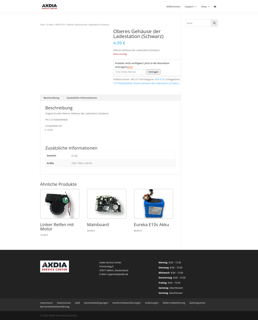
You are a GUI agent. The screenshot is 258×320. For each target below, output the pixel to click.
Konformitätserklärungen (127, 302)
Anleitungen (151, 302)
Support (189, 6)
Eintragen (153, 71)
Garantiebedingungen (96, 302)
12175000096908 (122, 83)
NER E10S (60, 24)
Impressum (46, 302)
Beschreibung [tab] (51, 97)
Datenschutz (64, 302)
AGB (77, 302)
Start (42, 24)
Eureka (50, 24)
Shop (204, 6)
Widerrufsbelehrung (174, 302)
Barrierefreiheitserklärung (54, 306)
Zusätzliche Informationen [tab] (82, 97)
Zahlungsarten (197, 302)
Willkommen (174, 6)
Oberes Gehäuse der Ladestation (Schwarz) (156, 83)
